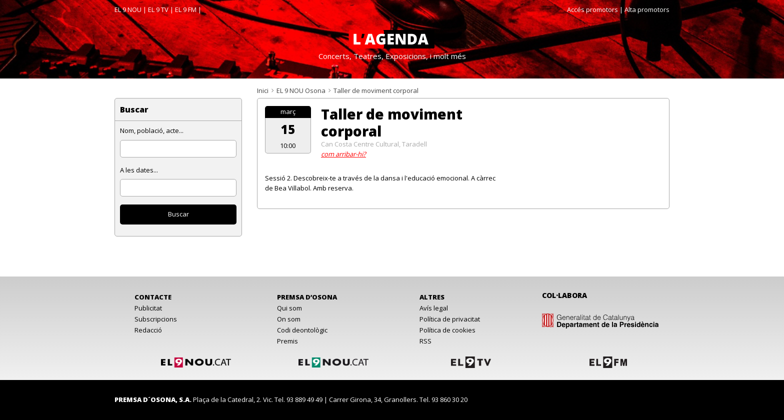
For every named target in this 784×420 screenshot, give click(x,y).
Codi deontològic (302, 330)
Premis (287, 341)
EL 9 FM (185, 9)
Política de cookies (448, 330)
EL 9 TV (158, 9)
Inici (262, 90)
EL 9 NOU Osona (301, 90)
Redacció (148, 330)
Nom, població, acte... (152, 130)
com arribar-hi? (343, 154)
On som (288, 319)
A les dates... (139, 170)
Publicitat (148, 308)
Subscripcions (155, 319)
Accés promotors (592, 9)
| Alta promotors (645, 9)
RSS (426, 341)
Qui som (289, 308)
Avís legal (434, 308)
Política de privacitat (450, 319)
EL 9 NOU (128, 9)
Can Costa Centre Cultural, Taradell (374, 144)
